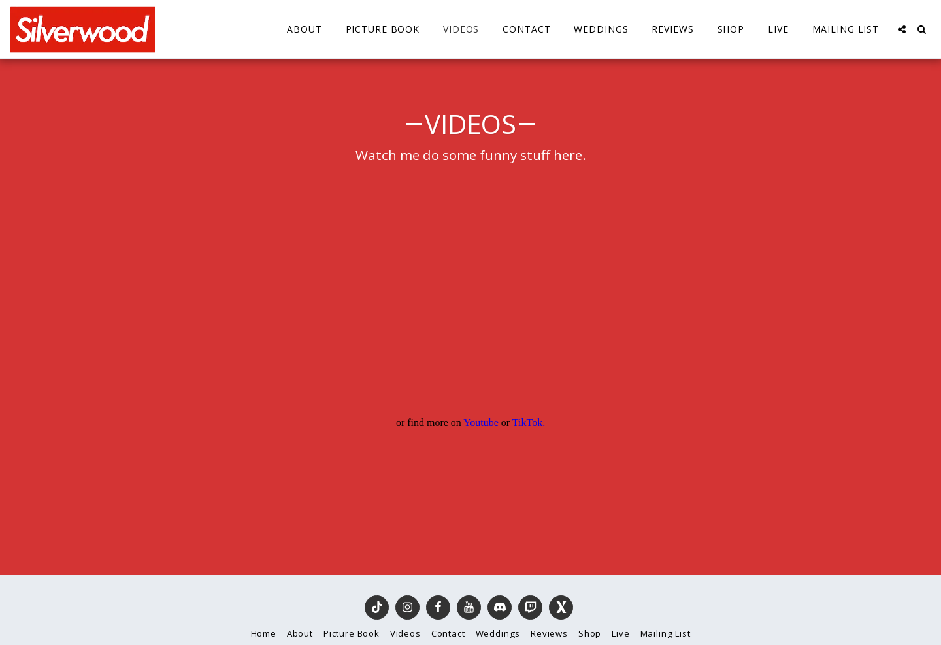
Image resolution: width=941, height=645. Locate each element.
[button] (902, 29)
